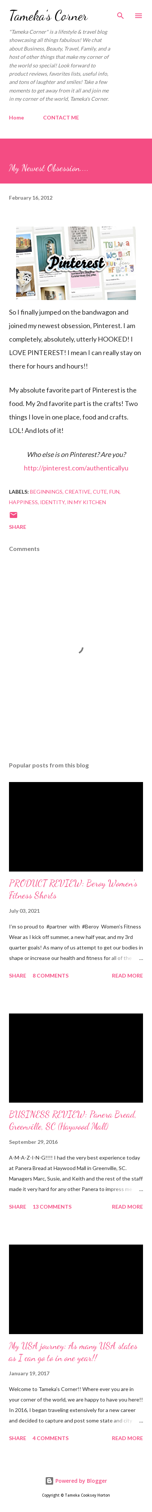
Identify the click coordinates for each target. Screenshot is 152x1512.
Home (16, 117)
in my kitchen (86, 502)
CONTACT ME (61, 117)
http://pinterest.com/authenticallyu (76, 468)
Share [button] (17, 527)
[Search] (120, 13)
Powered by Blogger (76, 1480)
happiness (23, 502)
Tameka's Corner (48, 15)
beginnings (46, 491)
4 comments (51, 1438)
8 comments (51, 975)
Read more (127, 975)
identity (52, 502)
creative (78, 491)
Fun (114, 491)
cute (100, 491)
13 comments (52, 1206)
